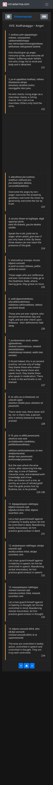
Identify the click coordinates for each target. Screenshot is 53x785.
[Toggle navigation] (47, 4)
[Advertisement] (26, 143)
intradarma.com (15, 4)
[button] (21, 665)
